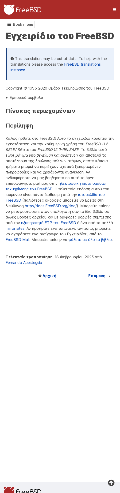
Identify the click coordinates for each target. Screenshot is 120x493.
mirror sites (15, 228)
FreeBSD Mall (17, 239)
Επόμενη (96, 275)
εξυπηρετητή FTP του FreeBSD (48, 222)
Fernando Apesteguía (24, 262)
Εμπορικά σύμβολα (26, 97)
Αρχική (49, 275)
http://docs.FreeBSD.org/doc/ (51, 205)
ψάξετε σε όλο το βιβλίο (90, 239)
